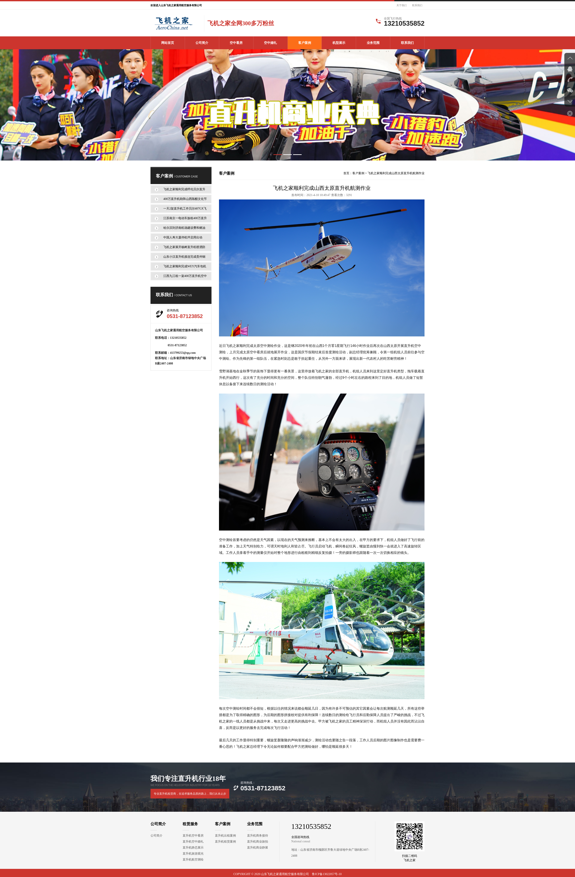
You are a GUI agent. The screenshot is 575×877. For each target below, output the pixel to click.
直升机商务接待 (257, 835)
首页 (346, 173)
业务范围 (373, 43)
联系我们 (417, 5)
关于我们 (401, 5)
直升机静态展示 (193, 847)
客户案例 (304, 43)
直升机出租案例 (225, 835)
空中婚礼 (270, 43)
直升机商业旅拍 (257, 841)
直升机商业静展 (257, 847)
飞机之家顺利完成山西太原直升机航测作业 (396, 173)
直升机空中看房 (193, 835)
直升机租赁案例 (225, 841)
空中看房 (236, 43)
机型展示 (338, 43)
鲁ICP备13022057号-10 (326, 874)
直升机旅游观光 (193, 853)
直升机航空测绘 (193, 859)
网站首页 (167, 43)
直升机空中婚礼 (193, 841)
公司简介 (201, 43)
